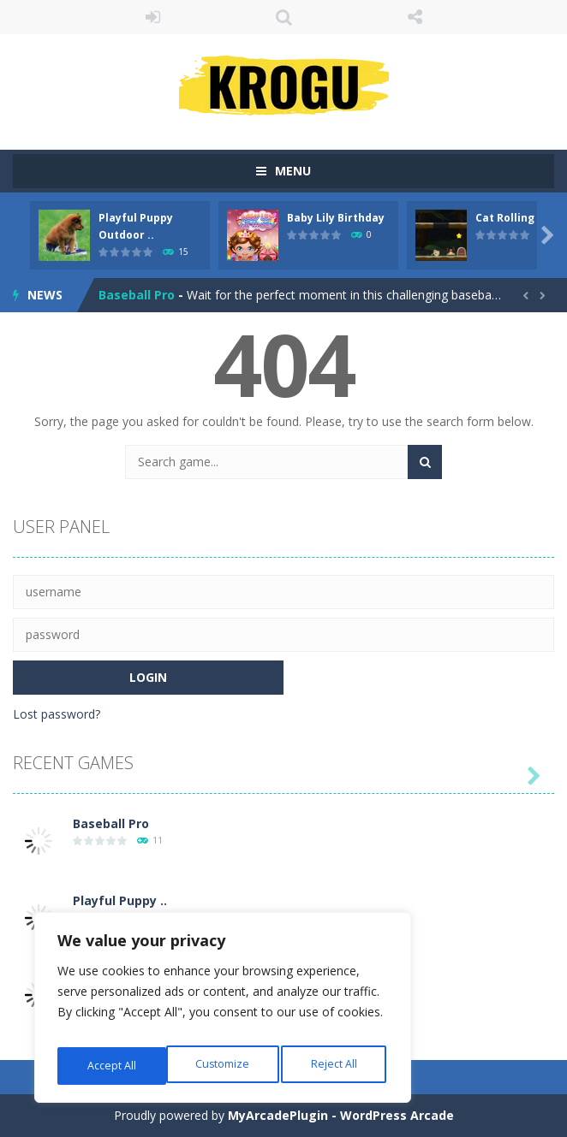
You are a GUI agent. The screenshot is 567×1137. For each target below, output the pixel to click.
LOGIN (153, 17)
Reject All (225, 1065)
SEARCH (284, 17)
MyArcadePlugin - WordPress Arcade (341, 1115)
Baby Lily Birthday (336, 217)
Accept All (335, 1065)
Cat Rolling (504, 217)
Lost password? (56, 714)
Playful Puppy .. (120, 900)
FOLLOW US (415, 17)
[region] (222, 1013)
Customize (112, 1065)
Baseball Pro (136, 295)
